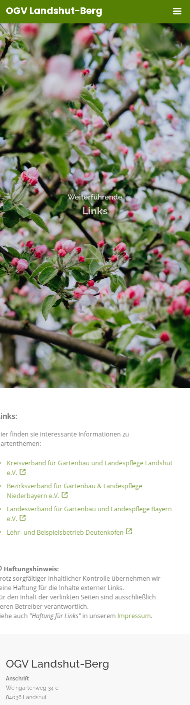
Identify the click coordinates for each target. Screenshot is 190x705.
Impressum (128, 615)
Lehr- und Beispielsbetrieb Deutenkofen (64, 532)
